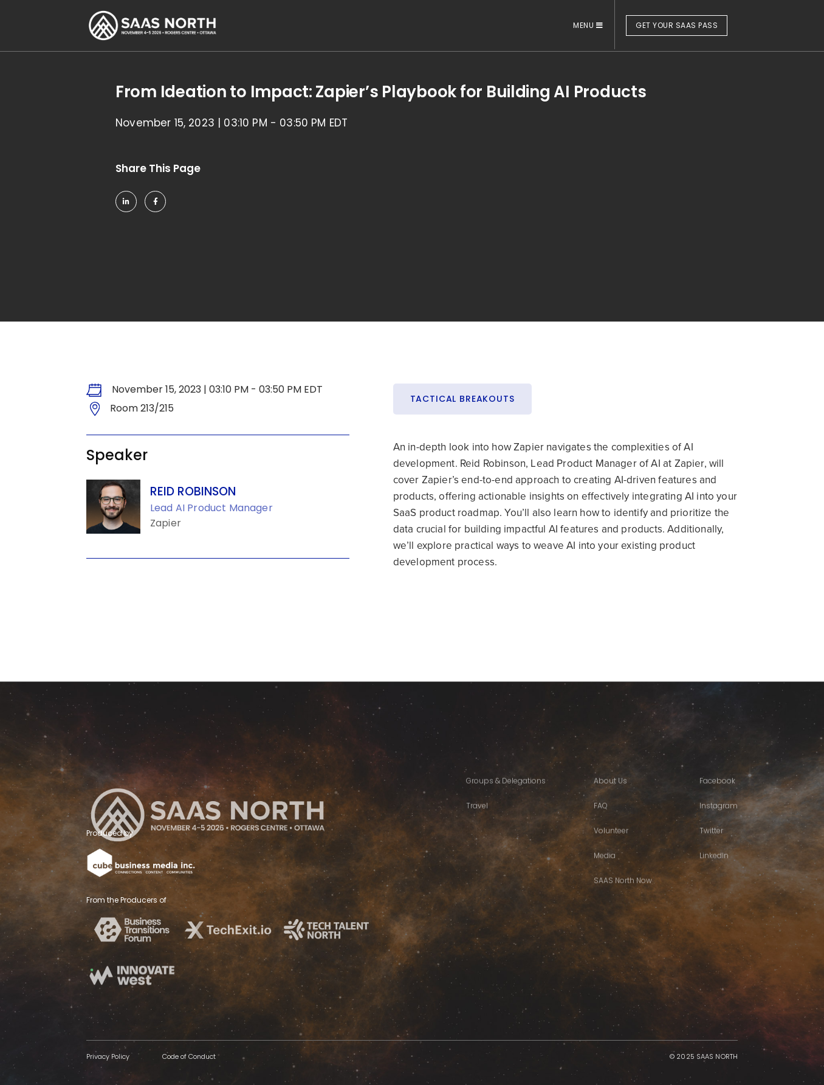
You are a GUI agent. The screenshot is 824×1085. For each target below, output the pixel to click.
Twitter (711, 847)
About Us (610, 797)
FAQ (601, 822)
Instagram (718, 822)
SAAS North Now (623, 897)
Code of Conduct (189, 1056)
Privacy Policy (107, 1056)
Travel (477, 822)
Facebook (717, 797)
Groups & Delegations (506, 797)
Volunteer (611, 847)
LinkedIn (714, 872)
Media (605, 872)
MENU (588, 25)
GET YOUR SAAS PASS (677, 25)
